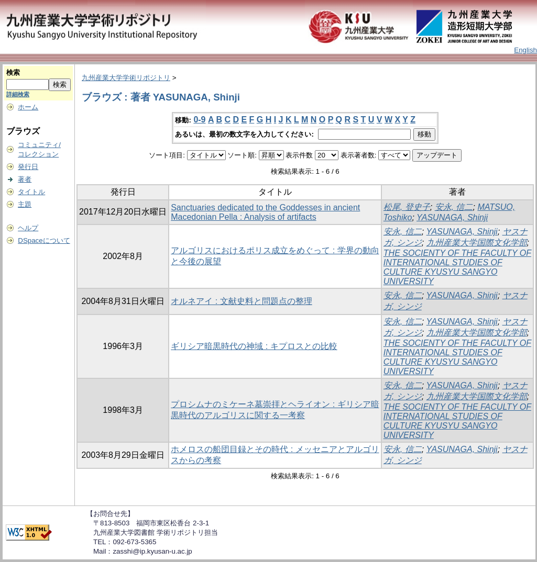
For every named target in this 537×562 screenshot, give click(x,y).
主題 (24, 204)
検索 (13, 72)
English (525, 50)
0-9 (199, 119)
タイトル (31, 192)
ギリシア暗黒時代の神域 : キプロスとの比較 (254, 346)
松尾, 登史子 (406, 207)
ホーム (28, 107)
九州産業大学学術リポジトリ (126, 78)
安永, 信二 (454, 207)
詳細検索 (17, 94)
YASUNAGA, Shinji (452, 217)
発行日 (28, 167)
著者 (24, 179)
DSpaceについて (44, 240)
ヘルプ (28, 228)
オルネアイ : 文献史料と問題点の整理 (241, 301)
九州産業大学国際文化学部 (476, 242)
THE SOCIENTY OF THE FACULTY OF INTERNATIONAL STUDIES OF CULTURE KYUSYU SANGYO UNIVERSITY (457, 267)
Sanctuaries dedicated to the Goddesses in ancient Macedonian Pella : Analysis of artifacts (265, 212)
